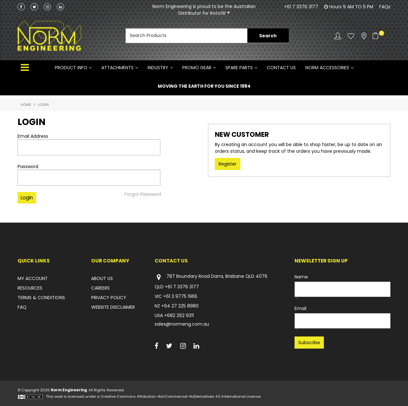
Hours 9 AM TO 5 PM (351, 7)
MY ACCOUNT (33, 278)
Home (26, 104)
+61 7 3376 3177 (301, 7)
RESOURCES (30, 288)
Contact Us (281, 67)
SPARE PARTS (239, 67)
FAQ (22, 307)
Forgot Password (143, 194)
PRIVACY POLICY (108, 297)
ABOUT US (102, 278)
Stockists (364, 36)
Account (337, 36)
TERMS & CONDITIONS (41, 297)
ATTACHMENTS (117, 67)
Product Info (71, 67)
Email (300, 308)
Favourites (350, 36)
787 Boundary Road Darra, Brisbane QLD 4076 (211, 277)
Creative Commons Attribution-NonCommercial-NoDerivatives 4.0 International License (180, 396)
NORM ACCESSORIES (327, 67)
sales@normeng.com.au (182, 324)
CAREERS (100, 288)
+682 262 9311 (179, 315)
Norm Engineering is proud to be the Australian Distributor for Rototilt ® (204, 9)
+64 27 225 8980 (180, 306)
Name (301, 277)
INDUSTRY (158, 67)
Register (228, 164)
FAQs (384, 7)
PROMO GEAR (196, 67)
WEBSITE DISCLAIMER (113, 307)
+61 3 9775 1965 (180, 296)
